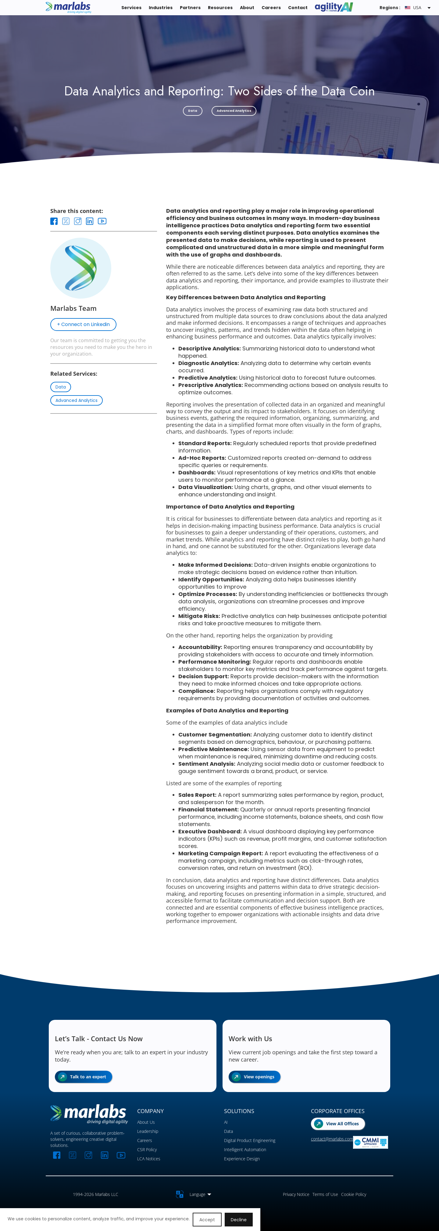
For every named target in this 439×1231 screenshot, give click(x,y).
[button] (419, 8)
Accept (207, 1220)
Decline (239, 1220)
